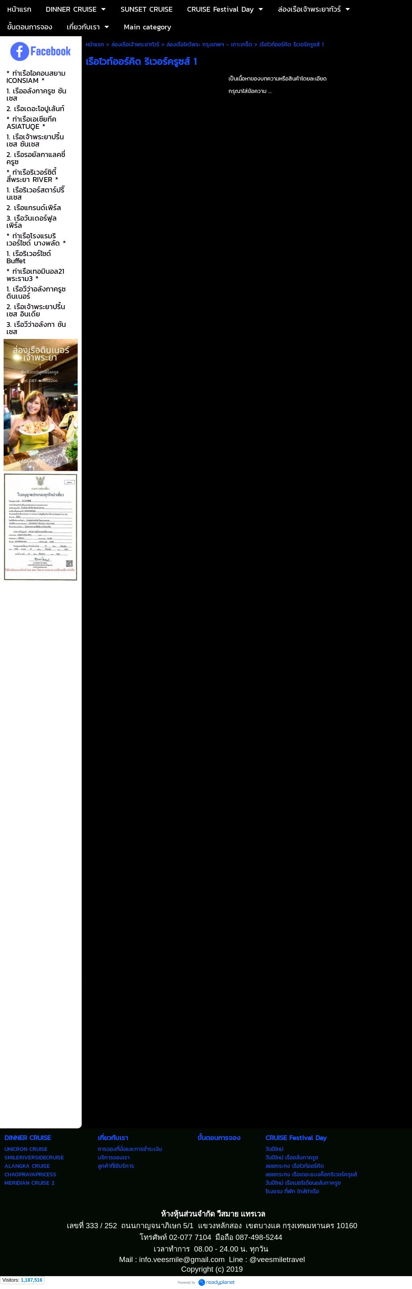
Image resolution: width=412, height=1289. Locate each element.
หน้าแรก (95, 44)
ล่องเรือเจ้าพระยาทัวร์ (135, 44)
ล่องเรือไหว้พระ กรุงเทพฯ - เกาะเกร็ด (209, 44)
